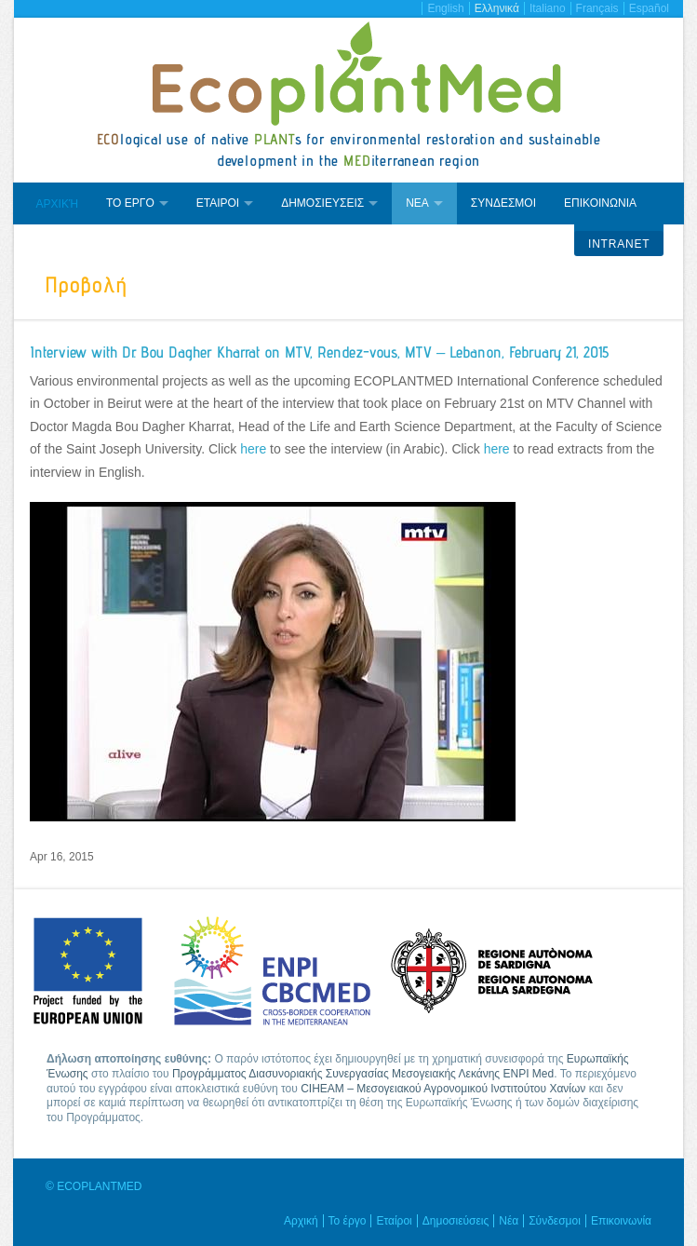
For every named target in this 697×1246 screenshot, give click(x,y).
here (253, 448)
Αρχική (57, 203)
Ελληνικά (497, 8)
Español (649, 8)
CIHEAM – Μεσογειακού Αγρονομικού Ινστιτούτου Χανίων (443, 1088)
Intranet (619, 244)
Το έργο (347, 1220)
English (445, 8)
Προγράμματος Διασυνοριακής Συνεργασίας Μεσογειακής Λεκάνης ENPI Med (363, 1073)
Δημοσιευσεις (322, 203)
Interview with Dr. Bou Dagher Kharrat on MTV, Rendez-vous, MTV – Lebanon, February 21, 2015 (319, 352)
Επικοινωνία (621, 1220)
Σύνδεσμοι (555, 1220)
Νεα (417, 203)
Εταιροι (217, 203)
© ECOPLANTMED (94, 1186)
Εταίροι (393, 1220)
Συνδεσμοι (503, 203)
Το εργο (130, 203)
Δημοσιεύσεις (455, 1220)
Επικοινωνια (600, 203)
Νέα (508, 1220)
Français (597, 8)
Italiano (547, 8)
